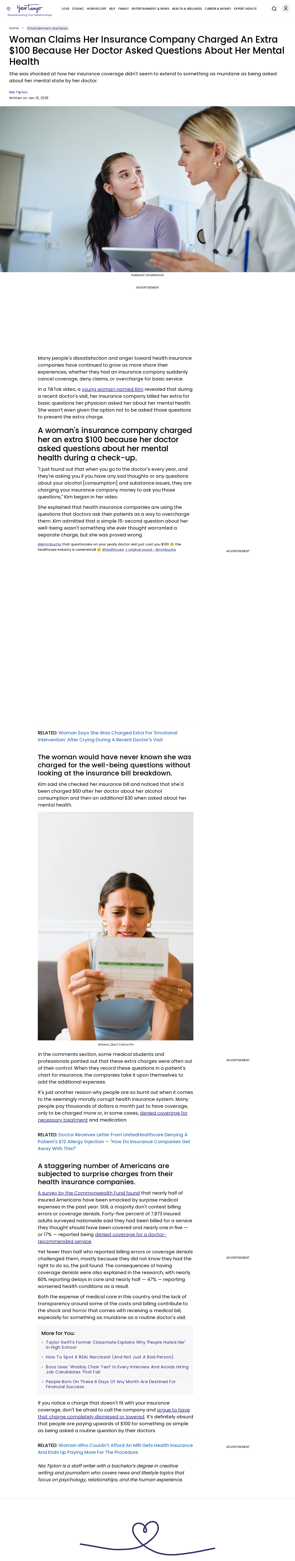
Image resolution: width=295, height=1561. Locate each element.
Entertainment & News (150, 8)
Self (112, 8)
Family (123, 8)
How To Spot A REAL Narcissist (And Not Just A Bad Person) (110, 1357)
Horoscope (96, 8)
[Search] (273, 8)
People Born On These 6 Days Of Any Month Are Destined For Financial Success (111, 1384)
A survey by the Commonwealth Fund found (89, 1193)
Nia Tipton (18, 92)
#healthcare (113, 549)
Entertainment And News (48, 28)
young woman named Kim (112, 389)
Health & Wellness (187, 8)
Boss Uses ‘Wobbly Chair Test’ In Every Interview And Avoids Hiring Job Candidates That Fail (117, 1369)
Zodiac (78, 8)
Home (14, 28)
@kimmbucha (49, 544)
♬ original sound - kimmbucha (150, 549)
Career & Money (218, 8)
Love (65, 8)
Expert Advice (245, 8)
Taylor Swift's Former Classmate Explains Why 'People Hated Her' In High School (116, 1345)
